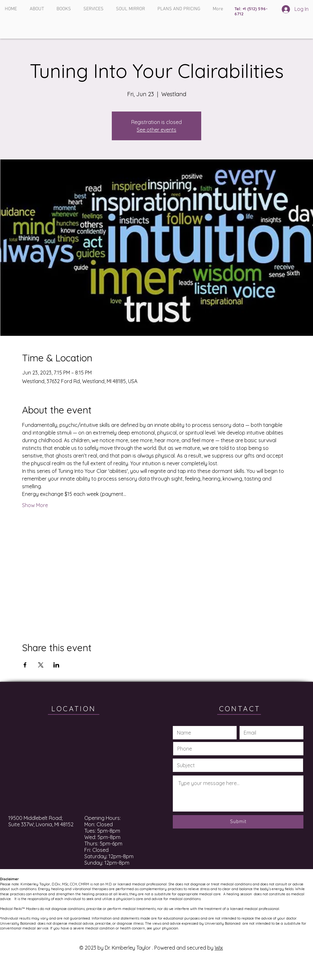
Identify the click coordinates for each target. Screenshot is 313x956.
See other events (156, 130)
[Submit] (238, 822)
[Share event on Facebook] (25, 664)
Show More (35, 505)
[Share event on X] (41, 664)
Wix (219, 947)
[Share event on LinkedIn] (56, 664)
